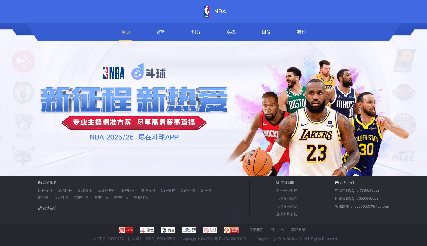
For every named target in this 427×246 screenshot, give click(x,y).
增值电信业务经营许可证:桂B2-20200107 (214, 239)
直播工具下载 (286, 214)
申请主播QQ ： (357, 191)
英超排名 (61, 197)
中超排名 (141, 197)
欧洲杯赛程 (106, 191)
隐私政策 (298, 230)
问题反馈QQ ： (357, 198)
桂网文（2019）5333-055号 (154, 239)
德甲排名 (81, 197)
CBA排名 (188, 191)
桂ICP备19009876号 (109, 239)
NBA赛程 (168, 191)
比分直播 (45, 191)
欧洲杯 (206, 191)
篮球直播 (148, 191)
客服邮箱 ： (362, 206)
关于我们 (256, 230)
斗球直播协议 (286, 206)
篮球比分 (128, 191)
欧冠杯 (43, 197)
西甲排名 (101, 197)
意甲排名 (121, 197)
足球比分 (65, 191)
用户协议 (277, 230)
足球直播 (85, 191)
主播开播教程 (286, 191)
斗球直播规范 (286, 198)
